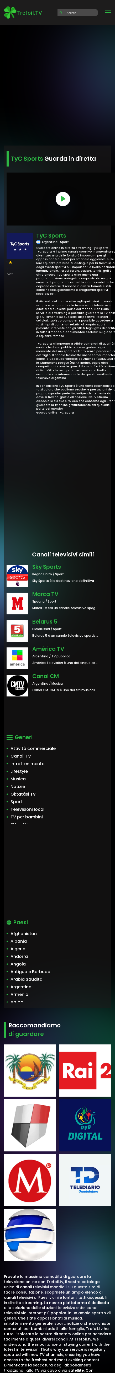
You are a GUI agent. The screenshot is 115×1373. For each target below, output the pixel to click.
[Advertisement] (57, 83)
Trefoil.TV (23, 12)
